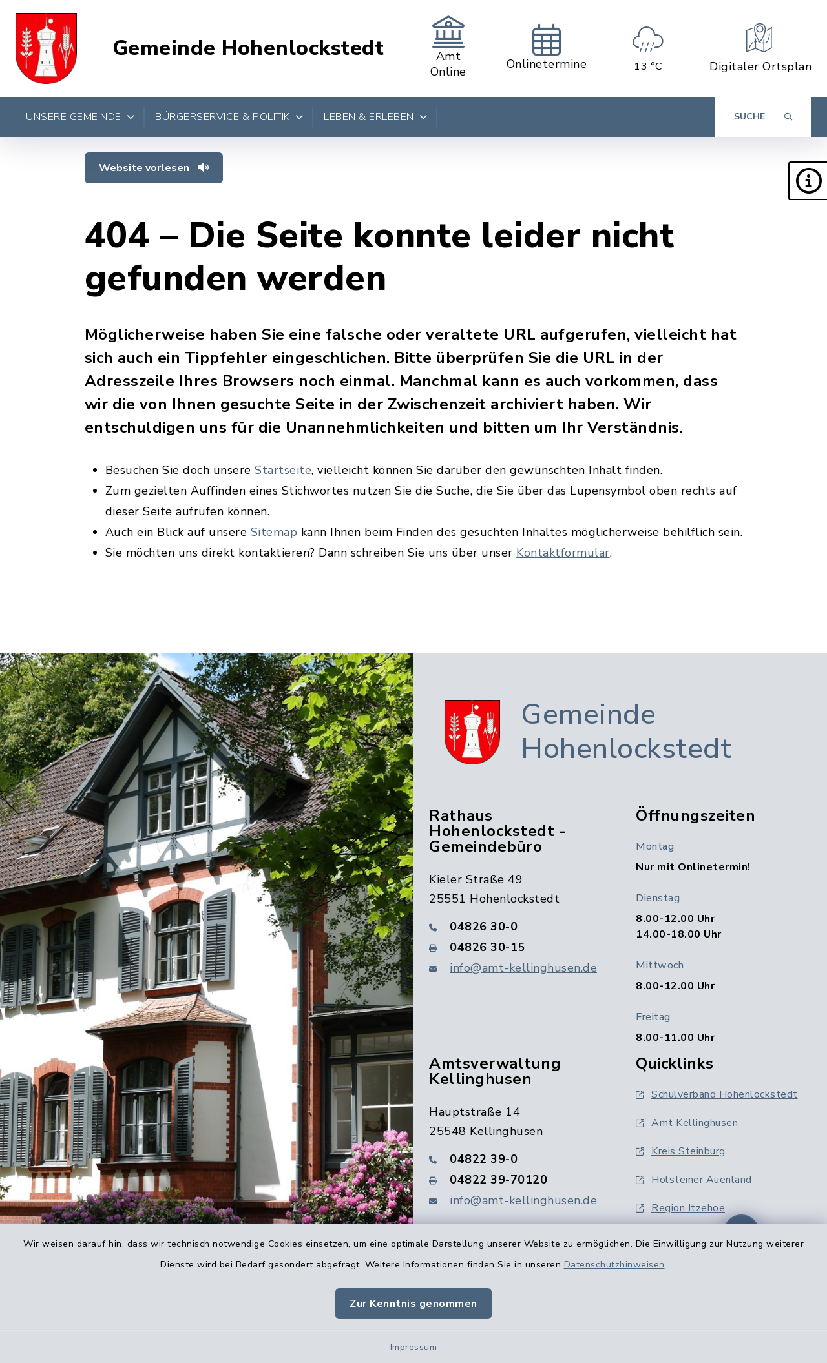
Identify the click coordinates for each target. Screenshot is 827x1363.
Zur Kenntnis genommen (413, 1303)
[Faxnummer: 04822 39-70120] (517, 1179)
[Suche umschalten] (763, 117)
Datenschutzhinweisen (614, 1264)
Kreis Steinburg (681, 1151)
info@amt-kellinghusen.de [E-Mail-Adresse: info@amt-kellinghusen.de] (523, 968)
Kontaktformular (563, 552)
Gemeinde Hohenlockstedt (248, 48)
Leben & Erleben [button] (375, 117)
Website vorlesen (154, 168)
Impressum (413, 1347)
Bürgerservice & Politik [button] (229, 117)
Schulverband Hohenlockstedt (717, 1094)
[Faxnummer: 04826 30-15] (517, 947)
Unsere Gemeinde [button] (80, 117)
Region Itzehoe (680, 1208)
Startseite (283, 470)
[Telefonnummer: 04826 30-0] (517, 926)
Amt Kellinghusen (687, 1123)
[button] (807, 180)
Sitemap (274, 532)
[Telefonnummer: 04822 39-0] (517, 1159)
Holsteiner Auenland (694, 1180)
